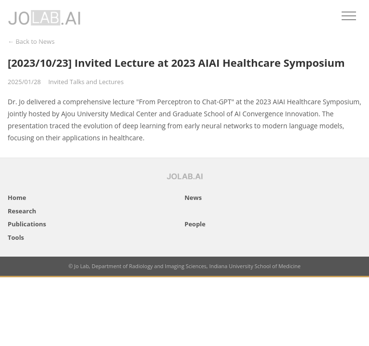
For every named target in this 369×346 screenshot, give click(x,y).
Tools (16, 237)
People (195, 224)
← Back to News (31, 41)
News (193, 197)
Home (17, 197)
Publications (27, 224)
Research (22, 211)
